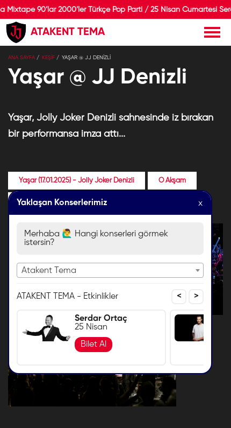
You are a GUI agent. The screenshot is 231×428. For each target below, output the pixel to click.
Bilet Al (93, 344)
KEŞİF (48, 57)
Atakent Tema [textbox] (48, 270)
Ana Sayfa (21, 57)
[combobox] (110, 270)
